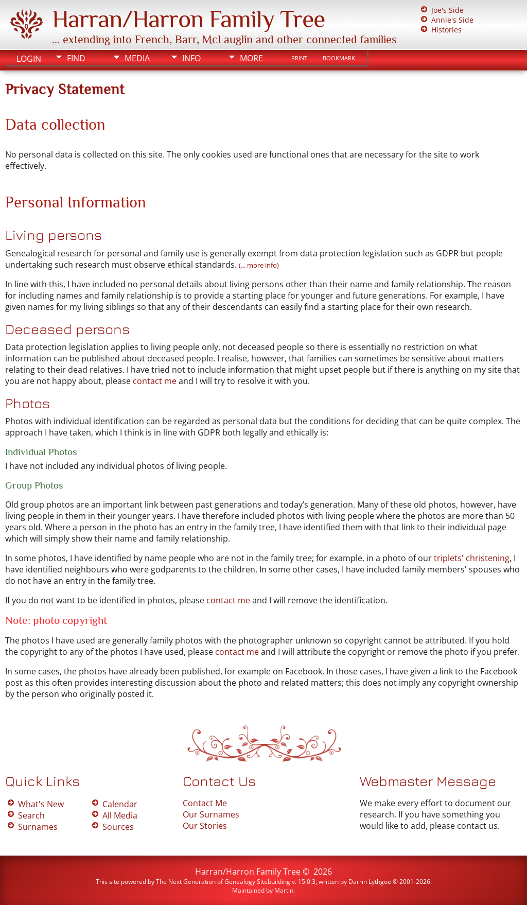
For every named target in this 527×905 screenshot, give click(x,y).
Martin (283, 890)
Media (137, 58)
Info (191, 58)
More (251, 58)
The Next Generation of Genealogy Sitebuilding (223, 881)
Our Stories (205, 825)
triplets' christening (472, 558)
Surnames (38, 826)
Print (299, 58)
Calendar (119, 804)
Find (76, 58)
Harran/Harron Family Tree (188, 19)
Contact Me (205, 803)
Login (28, 58)
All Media (119, 815)
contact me (155, 381)
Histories (446, 29)
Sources (118, 826)
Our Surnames (211, 814)
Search (31, 815)
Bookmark (339, 58)
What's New (41, 804)
